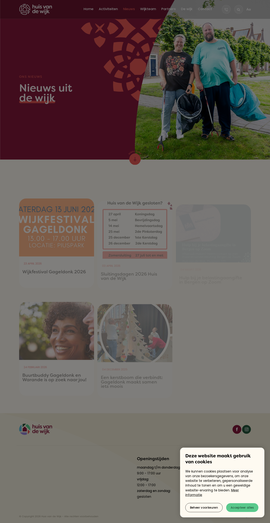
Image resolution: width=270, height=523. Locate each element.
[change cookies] (204, 507)
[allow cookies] (242, 507)
